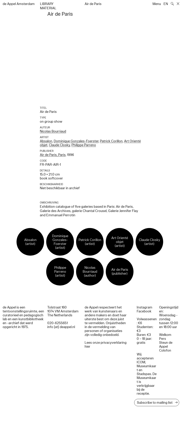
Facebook (144, 311)
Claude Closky (59, 145)
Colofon (165, 350)
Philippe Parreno (83, 145)
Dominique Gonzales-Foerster (76, 141)
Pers (162, 338)
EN (166, 4)
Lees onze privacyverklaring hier (106, 344)
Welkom (165, 335)
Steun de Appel (165, 344)
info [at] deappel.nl (61, 327)
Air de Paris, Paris (53, 155)
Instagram (144, 307)
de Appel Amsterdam (19, 4)
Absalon (46, 141)
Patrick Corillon (111, 141)
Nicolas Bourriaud (53, 131)
